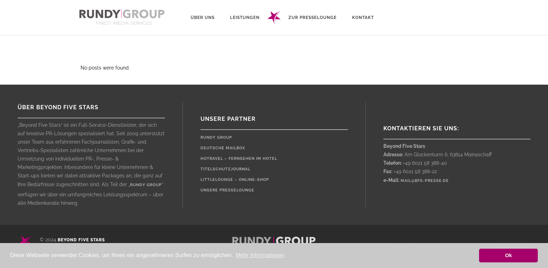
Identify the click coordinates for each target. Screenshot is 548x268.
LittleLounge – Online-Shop (234, 179)
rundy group (146, 185)
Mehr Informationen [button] (260, 255)
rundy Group (216, 137)
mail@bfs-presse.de (425, 180)
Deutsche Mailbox (222, 148)
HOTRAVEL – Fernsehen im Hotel (238, 158)
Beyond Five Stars (81, 239)
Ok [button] (508, 255)
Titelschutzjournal (225, 169)
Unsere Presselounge (227, 190)
